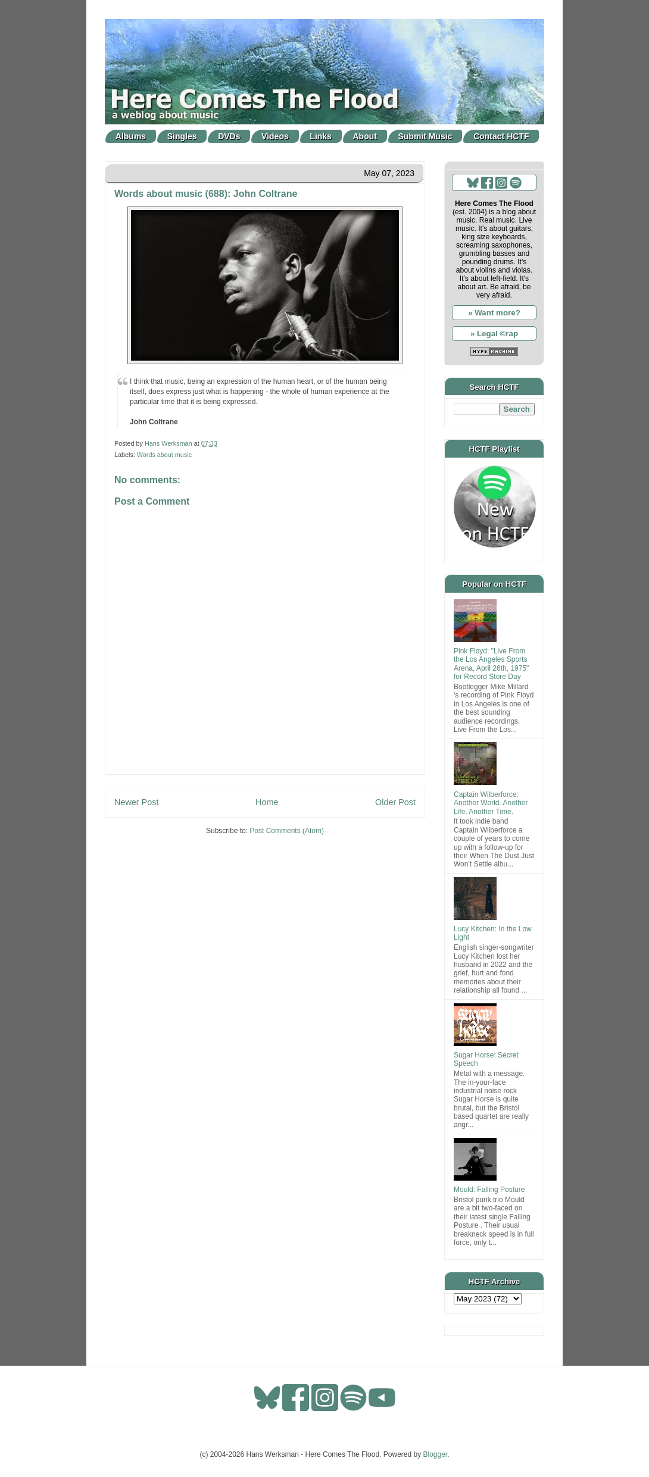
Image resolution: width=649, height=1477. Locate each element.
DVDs (229, 136)
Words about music (164, 454)
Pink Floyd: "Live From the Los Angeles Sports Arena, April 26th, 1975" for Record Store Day (491, 664)
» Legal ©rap (494, 333)
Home (266, 802)
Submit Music (425, 136)
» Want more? (494, 312)
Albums (131, 136)
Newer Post (136, 802)
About (365, 136)
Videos (275, 136)
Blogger (435, 1454)
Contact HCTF (501, 136)
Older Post (395, 802)
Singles (182, 136)
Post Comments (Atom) (286, 831)
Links (321, 136)
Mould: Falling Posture (489, 1189)
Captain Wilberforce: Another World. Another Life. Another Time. (491, 803)
